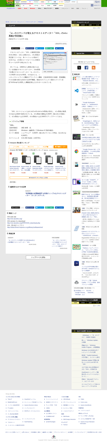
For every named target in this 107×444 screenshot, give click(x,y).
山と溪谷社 (47, 411)
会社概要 (70, 432)
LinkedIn (61, 48)
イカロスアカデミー (68, 411)
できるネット (11, 422)
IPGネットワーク (83, 413)
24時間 (83, 25)
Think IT (10, 399)
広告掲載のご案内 (35, 432)
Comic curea (84, 402)
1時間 (75, 25)
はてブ (41, 48)
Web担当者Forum (12, 402)
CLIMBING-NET (50, 416)
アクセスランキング (82, 22)
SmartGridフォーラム (30, 399)
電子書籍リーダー (60, 147)
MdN (62, 414)
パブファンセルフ (85, 410)
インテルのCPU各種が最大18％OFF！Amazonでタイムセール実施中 (90, 268)
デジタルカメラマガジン (14, 419)
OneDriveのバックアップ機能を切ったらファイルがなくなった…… (91, 374)
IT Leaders (10, 408)
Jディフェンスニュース (69, 402)
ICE (80, 396)
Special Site (80, 53)
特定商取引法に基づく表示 (94, 432)
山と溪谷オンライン (51, 413)
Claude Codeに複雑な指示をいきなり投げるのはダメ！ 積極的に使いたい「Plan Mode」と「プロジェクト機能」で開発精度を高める (90, 217)
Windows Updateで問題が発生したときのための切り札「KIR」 (90, 362)
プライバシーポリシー (60, 432)
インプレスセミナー (29, 408)
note (51, 48)
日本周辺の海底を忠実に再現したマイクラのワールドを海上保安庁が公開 (91, 139)
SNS (72, 8)
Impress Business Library (31, 405)
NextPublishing (28, 422)
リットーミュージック (52, 399)
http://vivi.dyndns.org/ (14, 219)
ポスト (17, 48)
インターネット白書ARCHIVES (16, 425)
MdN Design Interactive (69, 419)
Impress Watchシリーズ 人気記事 (87, 300)
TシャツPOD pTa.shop (87, 416)
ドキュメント (65, 8)
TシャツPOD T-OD (51, 405)
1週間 (90, 25)
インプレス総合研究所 (14, 405)
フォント (84, 8)
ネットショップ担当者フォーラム (33, 402)
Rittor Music (47, 396)
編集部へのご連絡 (47, 432)
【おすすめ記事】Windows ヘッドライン (88, 331)
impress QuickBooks (86, 405)
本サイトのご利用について (13, 432)
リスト (22, 48)
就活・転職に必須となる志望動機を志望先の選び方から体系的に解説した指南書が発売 (91, 168)
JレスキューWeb (67, 408)
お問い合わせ (25, 432)
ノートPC (16, 147)
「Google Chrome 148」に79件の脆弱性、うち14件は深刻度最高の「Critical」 (91, 151)
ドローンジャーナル (13, 411)
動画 (78, 8)
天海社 (82, 399)
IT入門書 (45, 147)
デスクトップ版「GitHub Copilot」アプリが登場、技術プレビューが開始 (91, 282)
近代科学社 (47, 419)
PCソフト (31, 147)
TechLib (65, 424)
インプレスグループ (80, 432)
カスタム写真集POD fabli (88, 419)
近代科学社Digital (50, 422)
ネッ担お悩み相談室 (13, 414)
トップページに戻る (38, 257)
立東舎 (48, 408)
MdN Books (66, 416)
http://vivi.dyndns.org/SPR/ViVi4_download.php (23, 223)
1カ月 (97, 25)
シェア (31, 48)
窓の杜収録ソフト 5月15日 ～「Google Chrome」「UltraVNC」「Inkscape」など (84, 292)
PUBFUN (81, 408)
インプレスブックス (29, 419)
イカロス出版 (64, 396)
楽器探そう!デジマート (52, 402)
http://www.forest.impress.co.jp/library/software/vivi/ (25, 227)
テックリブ (64, 422)
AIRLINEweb (66, 399)
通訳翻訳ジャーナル (68, 405)
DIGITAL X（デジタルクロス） (32, 411)
